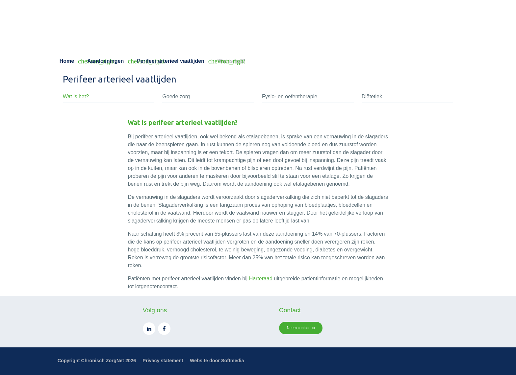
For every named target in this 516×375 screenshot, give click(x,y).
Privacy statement (162, 360)
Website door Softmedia (217, 360)
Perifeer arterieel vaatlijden (170, 61)
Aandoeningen (105, 61)
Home (67, 61)
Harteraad (260, 278)
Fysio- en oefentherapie (289, 96)
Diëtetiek (372, 96)
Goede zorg (176, 96)
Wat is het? (76, 96)
